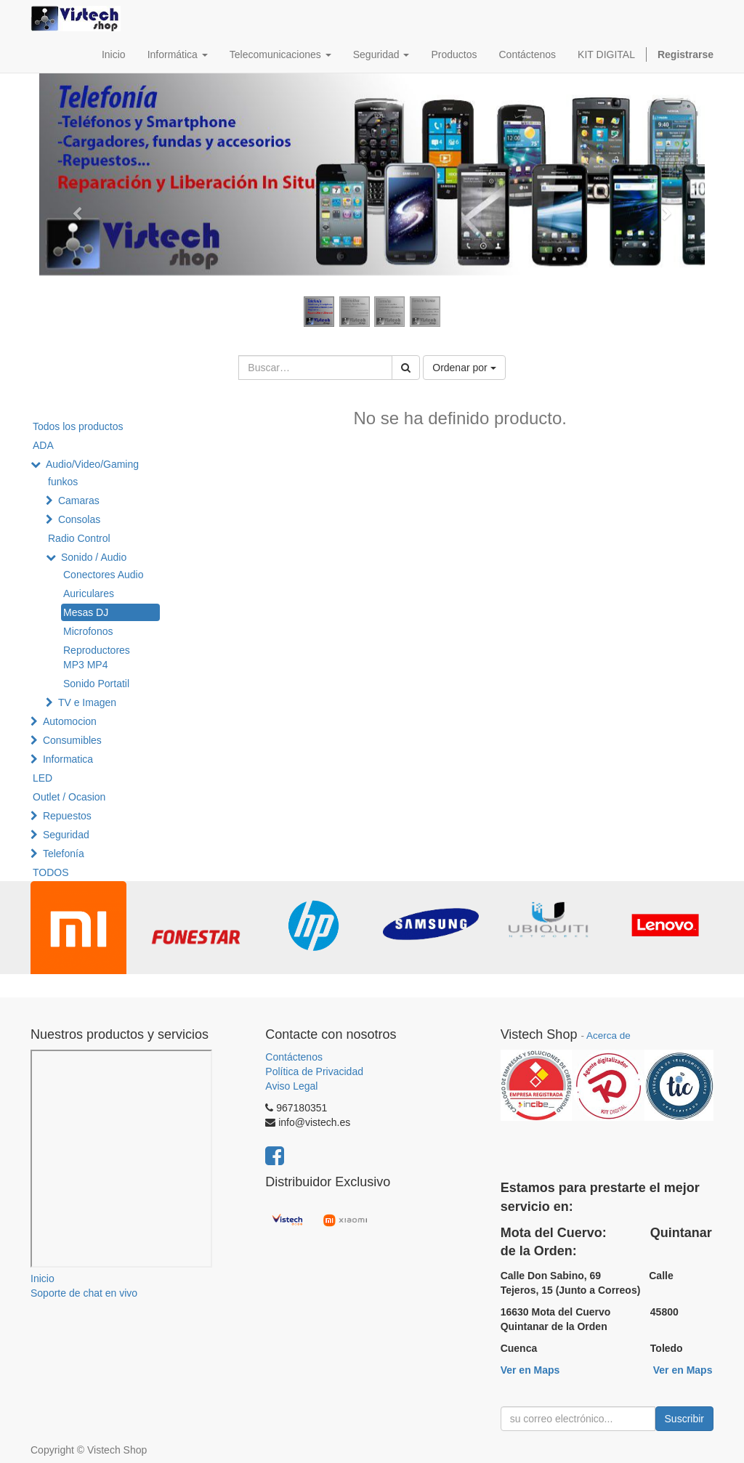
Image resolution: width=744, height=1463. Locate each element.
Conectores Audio (103, 574)
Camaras (79, 500)
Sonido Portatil (96, 683)
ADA (43, 445)
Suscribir (684, 1418)
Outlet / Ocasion (69, 797)
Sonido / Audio (93, 557)
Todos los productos (78, 426)
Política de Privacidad (314, 1071)
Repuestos (67, 816)
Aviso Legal (291, 1086)
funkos (63, 481)
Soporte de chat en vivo (84, 1293)
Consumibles (72, 740)
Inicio (42, 1278)
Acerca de (608, 1035)
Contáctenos (294, 1057)
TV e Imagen (87, 702)
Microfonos (88, 631)
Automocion (70, 721)
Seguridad (66, 834)
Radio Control (79, 538)
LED (42, 778)
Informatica (68, 759)
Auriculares (88, 593)
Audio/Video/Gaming (92, 464)
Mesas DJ (85, 612)
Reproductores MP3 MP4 (96, 657)
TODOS (51, 872)
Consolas (79, 519)
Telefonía (63, 853)
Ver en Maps (530, 1370)
